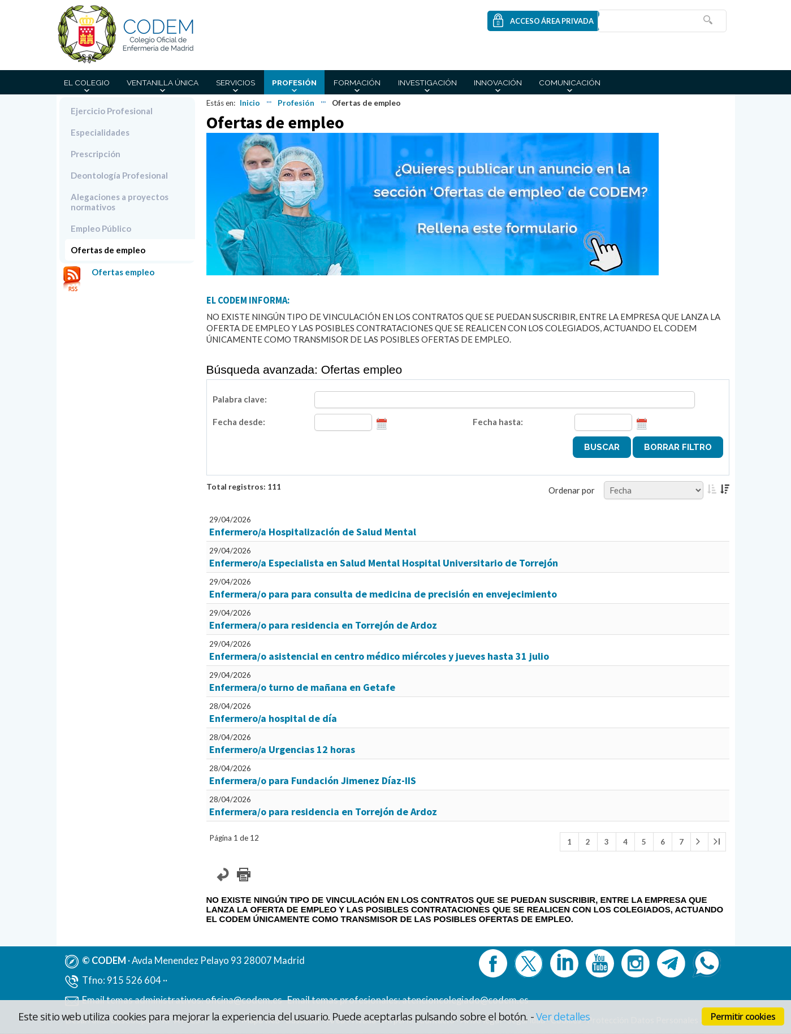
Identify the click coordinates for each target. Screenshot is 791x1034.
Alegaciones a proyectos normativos (119, 202)
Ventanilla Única (162, 82)
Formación (357, 82)
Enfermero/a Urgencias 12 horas (282, 749)
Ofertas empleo (123, 272)
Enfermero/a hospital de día (273, 718)
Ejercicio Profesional (112, 111)
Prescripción (95, 154)
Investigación (427, 82)
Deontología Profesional (119, 175)
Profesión (294, 82)
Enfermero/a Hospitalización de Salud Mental (312, 531)
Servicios (235, 82)
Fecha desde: (239, 422)
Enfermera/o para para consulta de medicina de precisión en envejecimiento (383, 593)
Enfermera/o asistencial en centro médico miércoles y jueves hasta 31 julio (379, 656)
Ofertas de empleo (108, 250)
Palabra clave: (240, 399)
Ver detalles (563, 1016)
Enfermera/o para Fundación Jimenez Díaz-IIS (312, 780)
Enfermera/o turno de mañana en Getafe (302, 687)
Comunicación (569, 82)
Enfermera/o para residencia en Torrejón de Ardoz (323, 624)
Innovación (498, 82)
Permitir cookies (743, 1016)
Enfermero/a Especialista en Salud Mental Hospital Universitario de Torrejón (383, 562)
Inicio (250, 102)
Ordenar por (571, 490)
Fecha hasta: (498, 422)
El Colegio (87, 82)
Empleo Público (101, 228)
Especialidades (100, 132)
